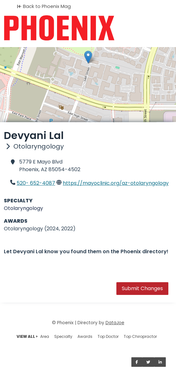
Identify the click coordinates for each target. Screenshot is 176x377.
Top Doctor (108, 336)
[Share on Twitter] (148, 362)
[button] (88, 57)
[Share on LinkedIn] (160, 362)
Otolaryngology (23, 208)
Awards (84, 336)
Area (44, 336)
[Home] (88, 28)
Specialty (63, 336)
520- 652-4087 (36, 183)
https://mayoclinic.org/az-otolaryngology (116, 183)
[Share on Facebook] (136, 362)
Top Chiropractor (140, 336)
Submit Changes (142, 288)
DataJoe (115, 323)
